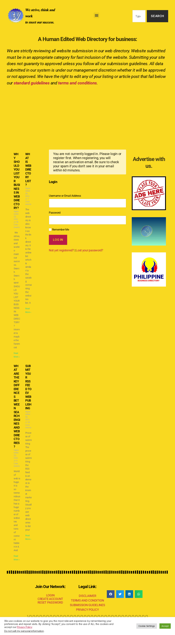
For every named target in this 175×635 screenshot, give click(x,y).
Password (54, 212)
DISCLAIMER (87, 596)
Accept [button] (165, 626)
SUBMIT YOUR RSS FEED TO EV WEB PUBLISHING (28, 387)
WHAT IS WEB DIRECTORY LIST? (28, 169)
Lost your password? (89, 250)
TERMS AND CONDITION (87, 600)
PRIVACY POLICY (87, 609)
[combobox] (139, 16)
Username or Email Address (65, 195)
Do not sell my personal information (24, 631)
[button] (96, 15)
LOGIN (50, 595)
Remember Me (59, 229)
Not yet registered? (61, 250)
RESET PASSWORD (50, 602)
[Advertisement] (87, 114)
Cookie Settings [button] (146, 626)
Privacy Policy (24, 627)
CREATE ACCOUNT (50, 599)
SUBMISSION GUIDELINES (87, 605)
